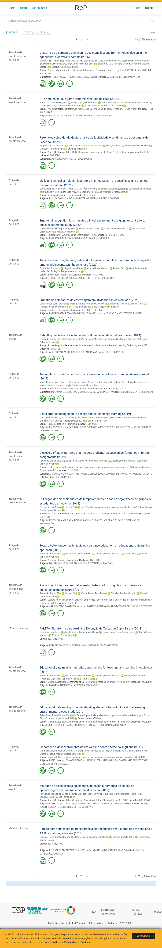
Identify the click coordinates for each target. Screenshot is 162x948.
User (137, 8)
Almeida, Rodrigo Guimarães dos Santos (131, 188)
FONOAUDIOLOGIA (75, 760)
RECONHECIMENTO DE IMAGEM (81, 238)
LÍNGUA (89, 760)
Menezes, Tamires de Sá (52, 148)
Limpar (152, 32)
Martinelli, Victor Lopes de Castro (56, 750)
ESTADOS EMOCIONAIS (74, 392)
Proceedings (54, 345)
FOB (42, 73)
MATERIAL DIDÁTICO (60, 477)
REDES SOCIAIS (84, 158)
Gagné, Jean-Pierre (73, 268)
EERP (115, 235)
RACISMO (54, 115)
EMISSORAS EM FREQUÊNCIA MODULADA (70, 850)
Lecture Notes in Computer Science (65, 467)
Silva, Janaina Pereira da (116, 228)
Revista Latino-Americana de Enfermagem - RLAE (72, 235)
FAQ (94, 912)
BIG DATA (54, 685)
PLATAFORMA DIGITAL (108, 645)
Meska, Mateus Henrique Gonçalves (57, 228)
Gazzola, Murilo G (70, 794)
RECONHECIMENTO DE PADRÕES (120, 473)
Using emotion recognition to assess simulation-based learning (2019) (85, 413)
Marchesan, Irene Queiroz (122, 750)
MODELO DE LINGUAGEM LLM (125, 77)
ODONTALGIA (69, 158)
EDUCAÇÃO (79, 725)
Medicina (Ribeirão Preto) (60, 195)
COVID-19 (114, 198)
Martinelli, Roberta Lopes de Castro (91, 750)
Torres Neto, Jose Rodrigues (95, 382)
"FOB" (44, 32)
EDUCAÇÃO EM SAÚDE (60, 198)
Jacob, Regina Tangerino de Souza (63, 271)
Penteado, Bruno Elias (50, 339)
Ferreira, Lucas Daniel (50, 794)
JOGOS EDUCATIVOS (93, 115)
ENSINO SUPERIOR (99, 198)
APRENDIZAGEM (57, 352)
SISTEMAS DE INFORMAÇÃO (54, 763)
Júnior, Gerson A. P (97, 420)
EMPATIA (137, 313)
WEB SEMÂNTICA (100, 77)
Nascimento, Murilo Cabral (84, 102)
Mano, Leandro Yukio (89, 228)
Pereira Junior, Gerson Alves (85, 385)
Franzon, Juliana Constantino (54, 306)
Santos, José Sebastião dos (138, 507)
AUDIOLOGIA (106, 563)
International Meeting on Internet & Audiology (107, 682)
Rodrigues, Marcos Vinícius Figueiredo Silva (123, 102)
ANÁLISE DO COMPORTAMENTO (103, 392)
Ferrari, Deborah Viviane (66, 678)
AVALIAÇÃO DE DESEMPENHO (108, 352)
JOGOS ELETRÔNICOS (71, 115)
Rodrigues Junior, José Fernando (56, 797)
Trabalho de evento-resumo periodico (17, 56)
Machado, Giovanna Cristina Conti (126, 303)
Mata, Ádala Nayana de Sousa (92, 188)
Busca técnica (137, 912)
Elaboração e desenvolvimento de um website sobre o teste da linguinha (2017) (91, 747)
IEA (49, 73)
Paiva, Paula (137, 794)
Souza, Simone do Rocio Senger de (64, 754)
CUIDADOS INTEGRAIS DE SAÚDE (108, 520)
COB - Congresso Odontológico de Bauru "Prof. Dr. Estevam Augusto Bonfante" (111, 152)
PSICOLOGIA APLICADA (61, 520)
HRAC (49, 112)
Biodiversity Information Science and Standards (71, 70)
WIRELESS (84, 278)
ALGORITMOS (91, 606)
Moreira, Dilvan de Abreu (55, 63)
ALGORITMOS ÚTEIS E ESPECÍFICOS (85, 473)
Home (12, 8)
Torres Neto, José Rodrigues (95, 417)
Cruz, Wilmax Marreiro (98, 268)
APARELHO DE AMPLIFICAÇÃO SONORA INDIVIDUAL (118, 850)
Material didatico (18, 628)
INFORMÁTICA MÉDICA (106, 760)
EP (46, 73)
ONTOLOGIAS (83, 77)
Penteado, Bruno (74, 715)
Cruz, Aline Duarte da (50, 268)
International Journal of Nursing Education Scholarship (75, 388)
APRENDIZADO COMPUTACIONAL (66, 606)
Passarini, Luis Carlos (50, 507)
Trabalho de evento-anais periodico (16, 456)
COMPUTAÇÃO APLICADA (62, 803)
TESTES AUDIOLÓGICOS (84, 645)
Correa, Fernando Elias (82, 63)
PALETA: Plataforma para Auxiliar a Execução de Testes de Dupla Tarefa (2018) (91, 628)
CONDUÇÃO (45, 853)
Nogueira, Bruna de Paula (52, 145)
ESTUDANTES (93, 725)
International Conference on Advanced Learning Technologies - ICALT (113, 345)
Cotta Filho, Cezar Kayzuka (53, 303)
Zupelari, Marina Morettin (123, 339)
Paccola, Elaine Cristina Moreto (55, 837)
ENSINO (95, 685)
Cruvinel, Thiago (76, 148)
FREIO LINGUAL (57, 760)
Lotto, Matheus (113, 145)
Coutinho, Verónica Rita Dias (57, 192)
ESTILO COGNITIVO (83, 807)
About (23, 8)
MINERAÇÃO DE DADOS (61, 563)
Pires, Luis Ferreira (74, 60)
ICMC (144, 70)
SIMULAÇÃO (55, 392)
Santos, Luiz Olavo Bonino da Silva (104, 60)
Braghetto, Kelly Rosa (108, 63)
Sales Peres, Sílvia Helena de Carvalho (104, 105)
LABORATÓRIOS (81, 198)
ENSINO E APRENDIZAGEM (112, 606)
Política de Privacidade (108, 912)
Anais (50, 109)
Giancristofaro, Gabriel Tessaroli (55, 420)
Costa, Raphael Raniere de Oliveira (56, 188)
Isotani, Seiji (119, 268)
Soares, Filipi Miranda (50, 60)
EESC (141, 513)
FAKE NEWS (55, 158)
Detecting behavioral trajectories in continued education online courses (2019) (90, 335)
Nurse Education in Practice (61, 424)
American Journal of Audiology (63, 560)
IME (150, 70)
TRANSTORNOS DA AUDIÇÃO (63, 278)
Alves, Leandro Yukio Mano (88, 192)
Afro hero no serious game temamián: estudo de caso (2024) (79, 98)
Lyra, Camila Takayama (92, 507)
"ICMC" (29, 32)
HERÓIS (109, 115)
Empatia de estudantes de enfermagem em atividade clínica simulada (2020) (90, 300)
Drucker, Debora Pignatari (137, 60)
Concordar (143, 936)
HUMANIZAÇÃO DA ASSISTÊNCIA (115, 313)
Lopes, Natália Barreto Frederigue (126, 715)
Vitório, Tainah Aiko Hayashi (53, 102)
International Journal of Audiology (64, 274)
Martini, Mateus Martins (137, 145)
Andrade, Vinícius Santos (68, 105)
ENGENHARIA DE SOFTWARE (133, 760)
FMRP (89, 310)
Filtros (13, 32)
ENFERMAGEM (56, 238)
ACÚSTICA (57, 853)
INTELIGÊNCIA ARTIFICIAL (62, 77)
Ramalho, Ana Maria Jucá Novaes (85, 145)
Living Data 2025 (122, 70)
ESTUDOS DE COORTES (102, 278)
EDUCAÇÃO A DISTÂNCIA (79, 352)
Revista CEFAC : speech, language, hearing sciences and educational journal (85, 757)
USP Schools (39, 8)
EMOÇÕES (104, 238)
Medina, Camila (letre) (63, 635)
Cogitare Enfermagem (58, 310)
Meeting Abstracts (57, 682)
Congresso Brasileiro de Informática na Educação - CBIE (100, 800)
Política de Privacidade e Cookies (71, 942)
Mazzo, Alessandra (115, 192)
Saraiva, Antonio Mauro (63, 67)
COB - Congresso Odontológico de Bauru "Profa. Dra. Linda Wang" (104, 109)
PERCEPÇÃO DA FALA (60, 645)
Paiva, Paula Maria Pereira (94, 339)
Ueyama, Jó (61, 385)
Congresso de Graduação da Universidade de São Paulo (99, 513)
